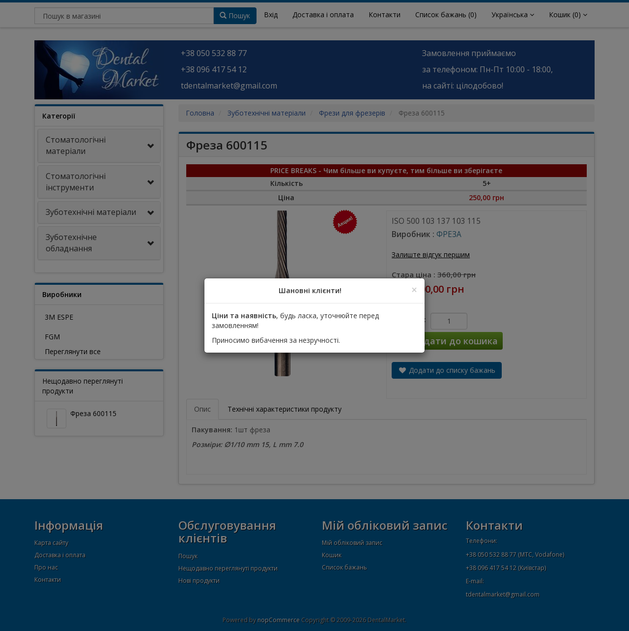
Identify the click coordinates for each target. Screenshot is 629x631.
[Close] (414, 290)
